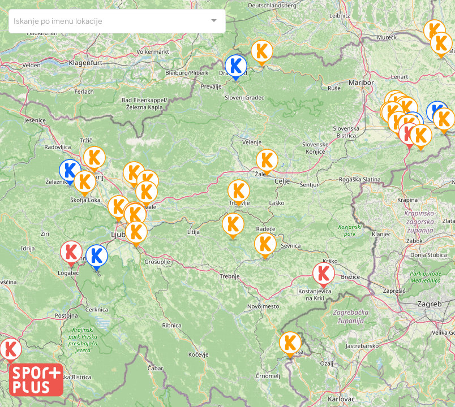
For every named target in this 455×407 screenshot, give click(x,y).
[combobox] (117, 21)
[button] (119, 209)
